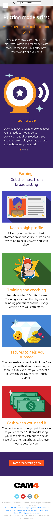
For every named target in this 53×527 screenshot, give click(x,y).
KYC (15, 510)
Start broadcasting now (26, 463)
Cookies (33, 510)
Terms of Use (43, 510)
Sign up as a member (31, 513)
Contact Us (18, 513)
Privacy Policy (23, 510)
